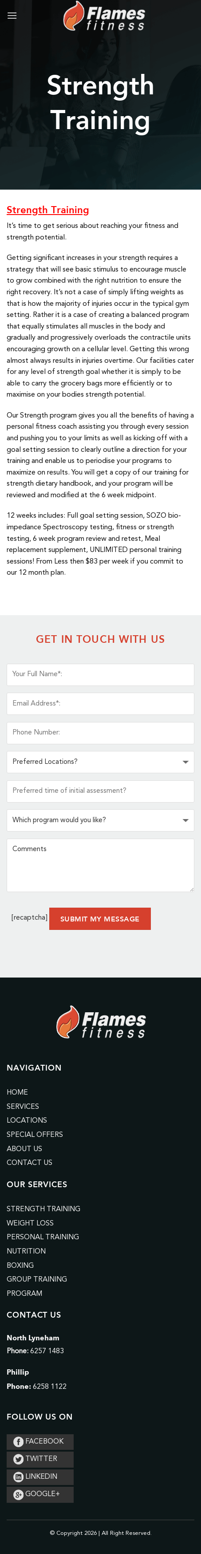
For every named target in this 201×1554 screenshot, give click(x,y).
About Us (24, 1149)
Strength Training (43, 1209)
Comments (100, 865)
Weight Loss (30, 1223)
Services (23, 1107)
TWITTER (35, 1459)
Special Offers (35, 1135)
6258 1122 (50, 1387)
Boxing (20, 1266)
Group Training (37, 1279)
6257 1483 (47, 1351)
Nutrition (26, 1251)
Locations (27, 1120)
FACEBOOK (38, 1441)
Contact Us (29, 1163)
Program (24, 1294)
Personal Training (43, 1237)
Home (17, 1092)
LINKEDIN (35, 1477)
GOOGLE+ (36, 1494)
